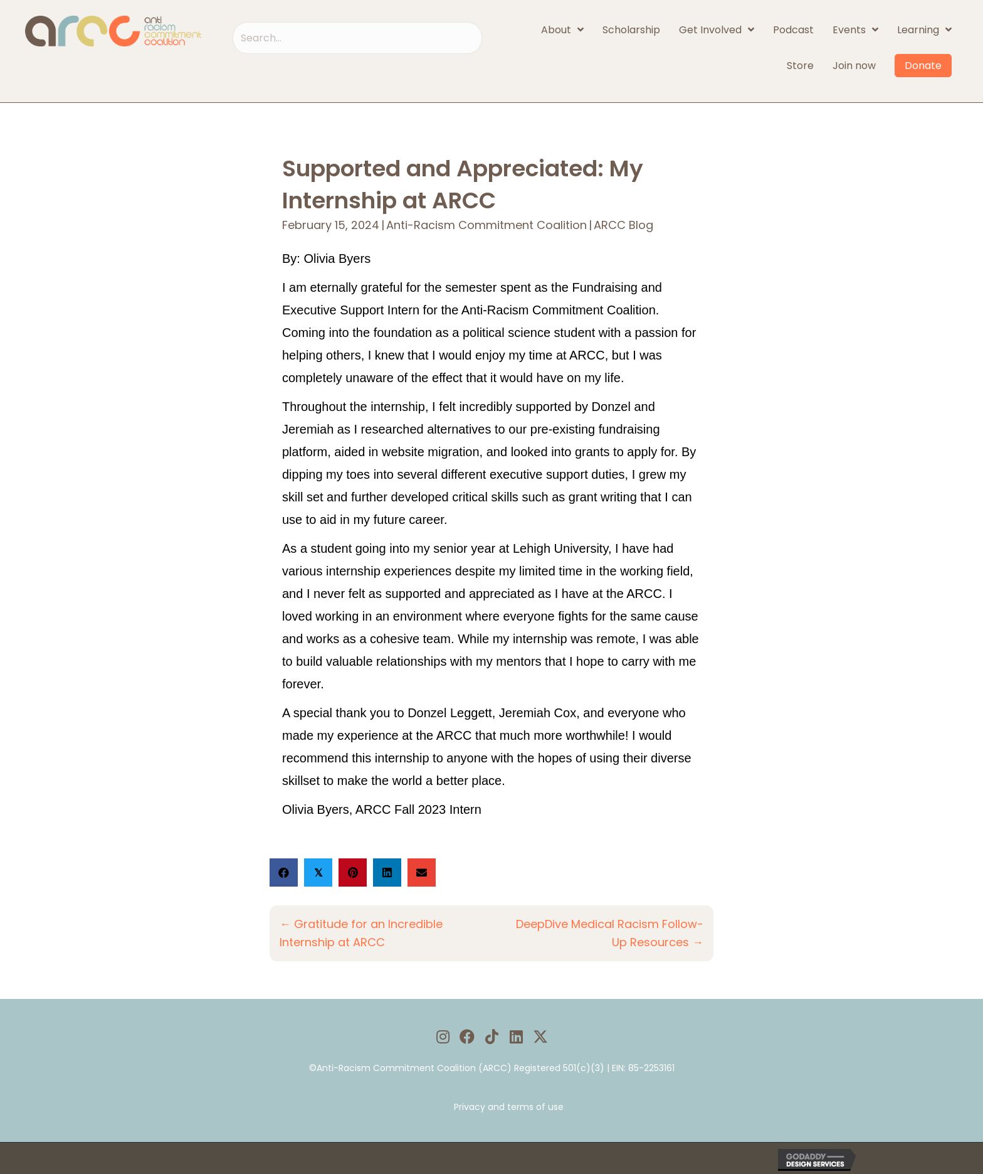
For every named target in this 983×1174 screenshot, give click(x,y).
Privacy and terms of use (509, 1107)
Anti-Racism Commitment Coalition (486, 225)
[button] (443, 1036)
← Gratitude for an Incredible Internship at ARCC (361, 932)
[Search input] (357, 38)
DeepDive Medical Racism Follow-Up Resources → (609, 932)
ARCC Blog (623, 225)
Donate (923, 65)
